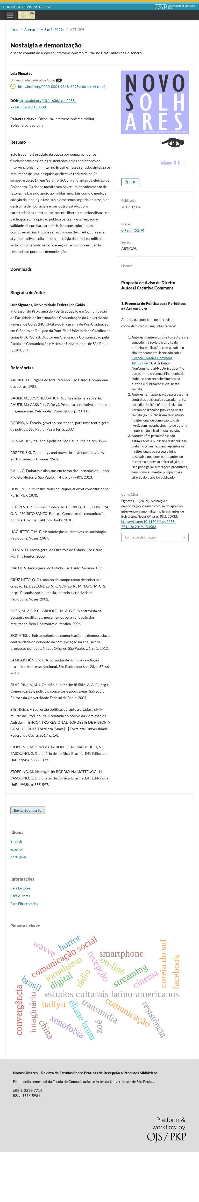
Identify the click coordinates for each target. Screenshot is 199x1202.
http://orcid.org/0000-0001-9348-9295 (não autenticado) (61, 86)
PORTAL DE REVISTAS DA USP (27, 7)
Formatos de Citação (140, 537)
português (18, 907)
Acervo (29, 29)
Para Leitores (20, 938)
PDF (132, 182)
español (16, 899)
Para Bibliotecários (24, 954)
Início (14, 29)
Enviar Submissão (27, 860)
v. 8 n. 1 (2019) (52, 29)
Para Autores (20, 946)
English (16, 891)
